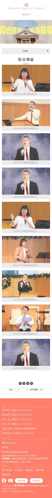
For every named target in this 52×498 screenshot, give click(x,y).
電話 (4, 443)
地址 (4, 452)
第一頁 (20, 383)
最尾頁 (31, 383)
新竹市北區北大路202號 (17, 452)
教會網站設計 (29, 491)
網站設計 (6, 491)
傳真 (4, 447)
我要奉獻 (21, 481)
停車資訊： (7, 459)
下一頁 (27, 383)
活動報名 (36, 481)
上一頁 (24, 383)
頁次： (12, 390)
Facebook (4, 480)
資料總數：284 (36, 390)
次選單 (35, 51)
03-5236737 (12, 443)
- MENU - (26, 14)
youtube (10, 480)
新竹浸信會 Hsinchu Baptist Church (26, 6)
